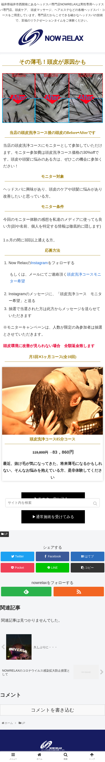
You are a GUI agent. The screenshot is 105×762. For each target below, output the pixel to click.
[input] (52, 502)
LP (6, 534)
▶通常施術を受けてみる (53, 517)
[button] (95, 503)
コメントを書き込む (52, 710)
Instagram (39, 263)
